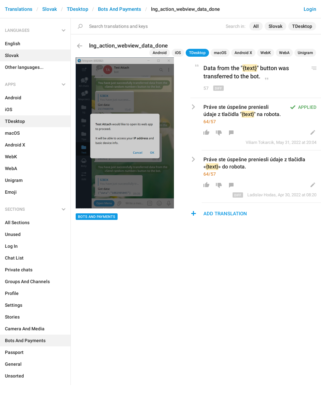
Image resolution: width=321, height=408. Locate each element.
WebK (265, 52)
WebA (284, 52)
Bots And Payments (119, 9)
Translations (18, 9)
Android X (243, 52)
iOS (178, 52)
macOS (220, 52)
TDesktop (77, 9)
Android (160, 52)
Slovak (49, 9)
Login (310, 9)
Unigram (305, 52)
